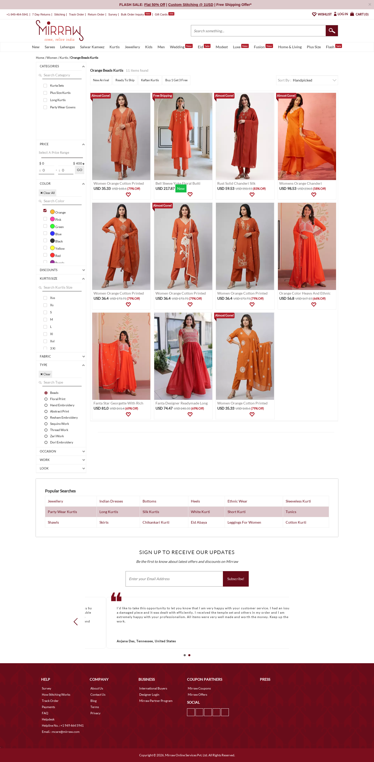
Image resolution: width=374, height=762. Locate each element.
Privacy (95, 713)
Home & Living (290, 47)
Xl (51, 334)
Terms (94, 707)
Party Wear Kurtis (62, 511)
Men (161, 47)
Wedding (181, 46)
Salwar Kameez (92, 47)
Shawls (53, 522)
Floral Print (57, 399)
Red (55, 255)
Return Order (96, 14)
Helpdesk (48, 719)
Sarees (50, 47)
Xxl (52, 341)
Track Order (76, 14)
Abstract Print (59, 411)
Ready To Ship (125, 80)
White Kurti (200, 511)
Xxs (52, 298)
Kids (148, 47)
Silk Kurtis (151, 511)
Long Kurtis (58, 100)
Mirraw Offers (197, 694)
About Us (96, 688)
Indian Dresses (111, 501)
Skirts (103, 522)
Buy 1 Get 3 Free (176, 80)
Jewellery (132, 47)
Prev (77, 621)
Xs (51, 305)
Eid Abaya (199, 522)
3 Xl (52, 348)
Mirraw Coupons (199, 688)
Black (56, 240)
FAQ (45, 713)
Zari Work (57, 436)
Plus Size (314, 47)
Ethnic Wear (237, 501)
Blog (93, 701)
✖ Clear (45, 374)
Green (57, 226)
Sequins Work (59, 423)
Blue (55, 233)
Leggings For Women (244, 522)
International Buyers (153, 688)
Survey (112, 14)
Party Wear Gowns (62, 107)
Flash (334, 46)
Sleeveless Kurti (298, 501)
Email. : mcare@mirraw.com (61, 732)
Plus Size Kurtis (60, 93)
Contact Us (97, 694)
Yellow (57, 248)
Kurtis (115, 47)
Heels (195, 501)
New (36, 47)
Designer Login (149, 694)
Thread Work (59, 430)
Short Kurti (237, 511)
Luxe (241, 46)
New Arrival (101, 80)
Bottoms (149, 501)
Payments (48, 707)
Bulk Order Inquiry (132, 14)
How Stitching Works (56, 694)
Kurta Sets (57, 85)
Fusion (263, 46)
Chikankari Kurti (156, 522)
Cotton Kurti (296, 522)
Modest (222, 47)
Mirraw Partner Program (156, 701)
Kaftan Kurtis (150, 80)
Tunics (291, 511)
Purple (57, 262)
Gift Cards (164, 14)
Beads (54, 392)
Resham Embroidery (64, 417)
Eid (204, 46)
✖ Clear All (47, 193)
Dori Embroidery (61, 442)
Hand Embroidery (62, 405)
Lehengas (67, 47)
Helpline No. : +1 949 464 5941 (63, 725)
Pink (55, 219)
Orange (58, 211)
